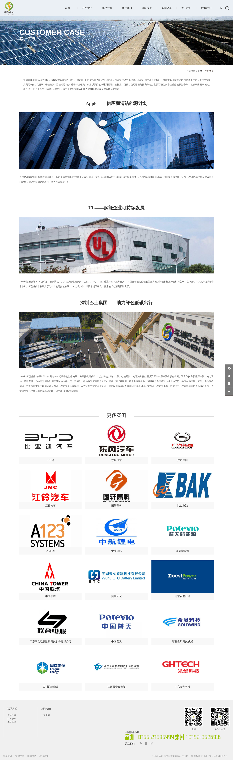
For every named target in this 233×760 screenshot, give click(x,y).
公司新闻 (45, 715)
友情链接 (44, 756)
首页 (67, 8)
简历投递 (11, 715)
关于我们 (186, 8)
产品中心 (87, 8)
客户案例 (127, 8)
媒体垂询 (11, 722)
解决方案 (107, 8)
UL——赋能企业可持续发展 (117, 207)
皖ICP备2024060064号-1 (215, 756)
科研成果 (147, 8)
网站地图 (32, 756)
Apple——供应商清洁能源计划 (116, 103)
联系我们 (206, 8)
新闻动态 (166, 8)
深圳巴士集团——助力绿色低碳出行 (116, 302)
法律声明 (20, 756)
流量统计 (7, 756)
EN (220, 8)
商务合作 (11, 718)
